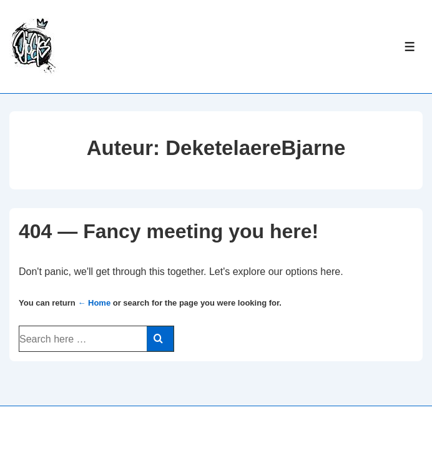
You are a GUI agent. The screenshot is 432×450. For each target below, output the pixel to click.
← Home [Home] (93, 303)
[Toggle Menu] (410, 46)
